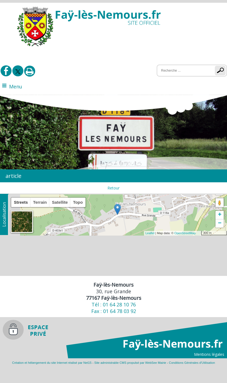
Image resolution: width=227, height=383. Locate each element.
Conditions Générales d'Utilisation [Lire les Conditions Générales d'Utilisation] (192, 362)
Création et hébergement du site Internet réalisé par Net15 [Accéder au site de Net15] (52, 362)
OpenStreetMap (185, 233)
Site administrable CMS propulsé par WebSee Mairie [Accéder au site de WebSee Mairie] (130, 362)
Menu (15, 86)
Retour (113, 188)
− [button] (220, 223)
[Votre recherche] (182, 70)
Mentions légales (209, 354)
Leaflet (149, 233)
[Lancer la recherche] (221, 70)
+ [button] (220, 215)
